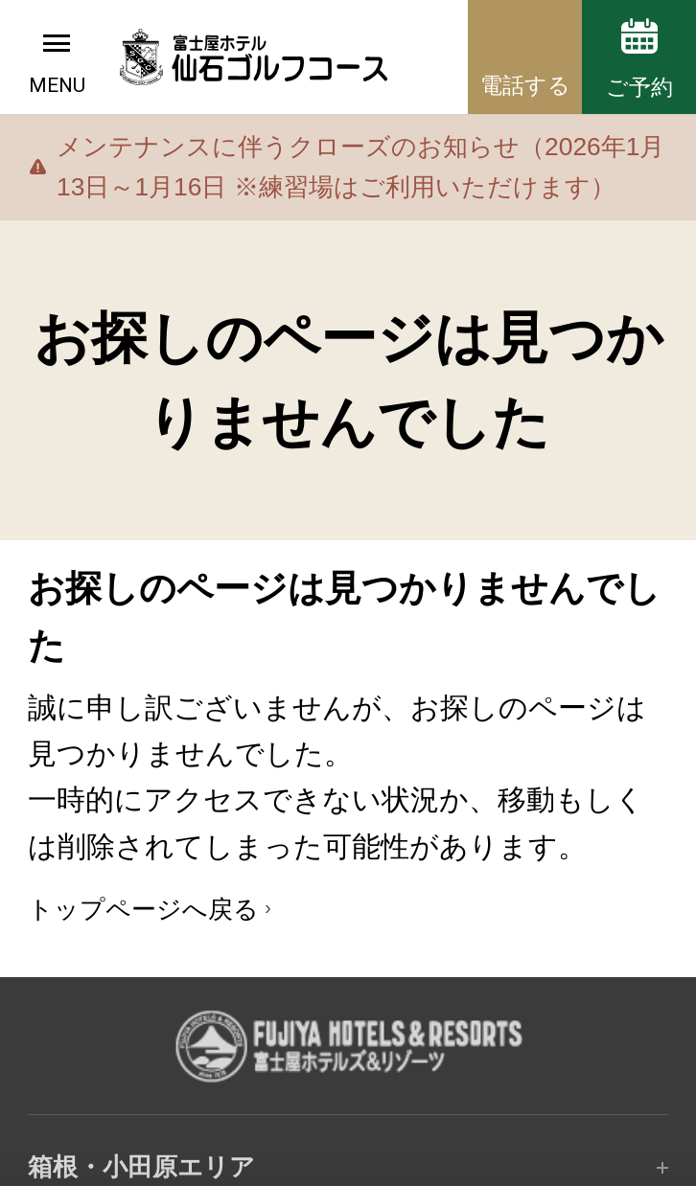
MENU (57, 85)
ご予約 (639, 87)
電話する (525, 85)
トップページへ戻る (143, 909)
